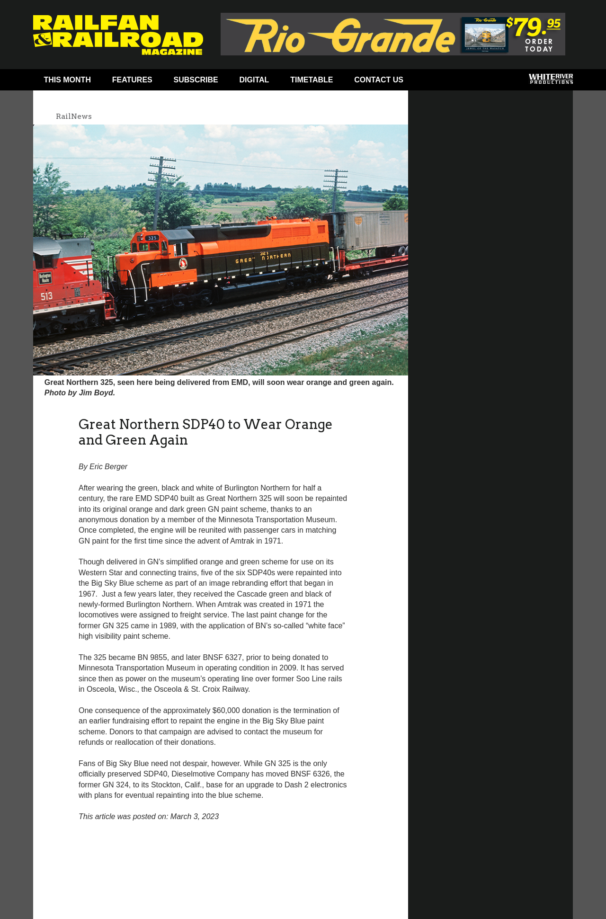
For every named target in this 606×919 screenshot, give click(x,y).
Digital (254, 80)
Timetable (311, 80)
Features (132, 80)
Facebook (432, 81)
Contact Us (378, 80)
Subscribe (196, 80)
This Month (67, 80)
